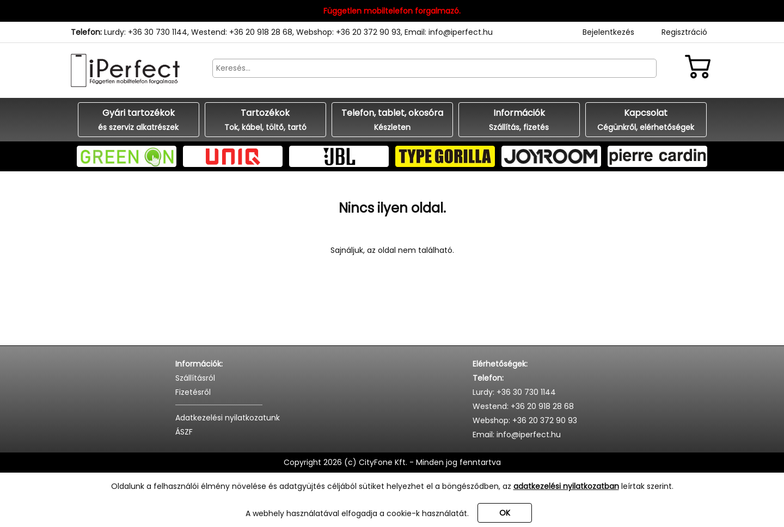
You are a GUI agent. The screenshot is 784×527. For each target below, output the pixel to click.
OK (504, 512)
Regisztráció (684, 32)
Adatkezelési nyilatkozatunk (227, 417)
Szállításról (195, 378)
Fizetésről (193, 392)
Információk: (199, 363)
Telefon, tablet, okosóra (392, 120)
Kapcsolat (646, 120)
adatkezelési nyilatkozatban (566, 486)
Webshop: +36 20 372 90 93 (348, 32)
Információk (519, 120)
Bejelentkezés (608, 32)
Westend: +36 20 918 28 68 (241, 32)
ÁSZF (184, 431)
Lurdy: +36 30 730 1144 (145, 32)
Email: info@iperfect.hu (449, 32)
